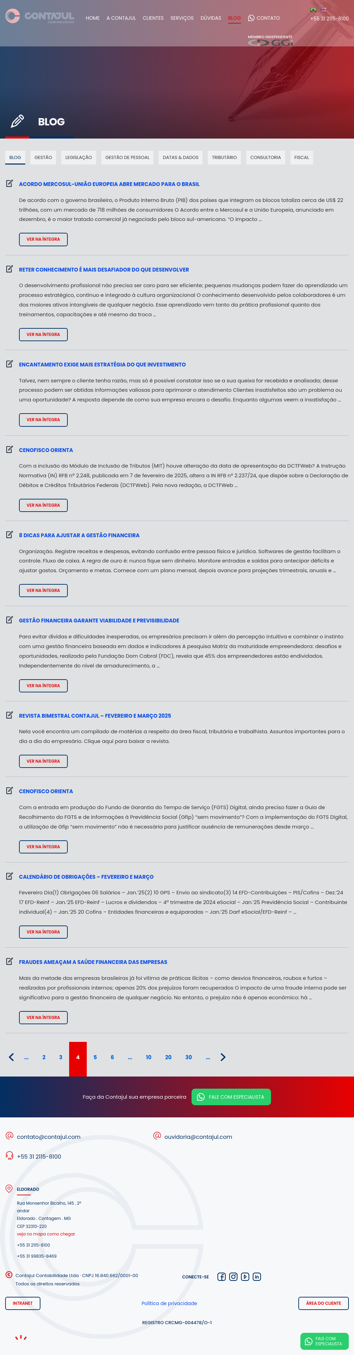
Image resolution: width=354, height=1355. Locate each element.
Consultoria (265, 157)
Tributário (224, 157)
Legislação (78, 157)
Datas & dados (180, 157)
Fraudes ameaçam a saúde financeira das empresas (93, 962)
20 (168, 1057)
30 (188, 1057)
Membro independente (270, 40)
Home (98, 18)
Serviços (187, 18)
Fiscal (302, 157)
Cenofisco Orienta (46, 450)
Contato (274, 18)
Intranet (23, 1303)
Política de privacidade (169, 1303)
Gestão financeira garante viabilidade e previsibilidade (99, 620)
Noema (20, 1337)
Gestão (43, 157)
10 (148, 1057)
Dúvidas (216, 18)
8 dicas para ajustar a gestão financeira (79, 535)
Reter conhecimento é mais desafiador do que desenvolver (104, 269)
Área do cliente (323, 1303)
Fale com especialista (236, 1096)
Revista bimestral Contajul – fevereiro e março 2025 (95, 715)
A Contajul (127, 18)
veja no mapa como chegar (46, 1234)
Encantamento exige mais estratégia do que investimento (102, 364)
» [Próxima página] (223, 1057)
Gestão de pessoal (127, 157)
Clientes (159, 18)
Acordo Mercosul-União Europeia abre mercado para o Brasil (109, 184)
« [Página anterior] (11, 1057)
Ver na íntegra (43, 239)
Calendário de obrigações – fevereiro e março (86, 876)
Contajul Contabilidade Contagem (39, 17)
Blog (240, 18)
